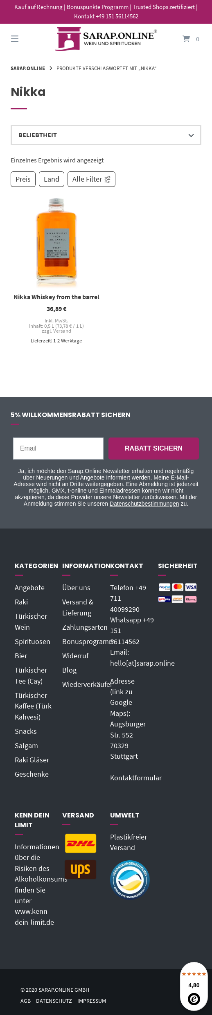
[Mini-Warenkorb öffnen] (183, 39)
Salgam (26, 745)
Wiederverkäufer (87, 684)
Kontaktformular (136, 777)
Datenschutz (54, 1000)
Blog (69, 670)
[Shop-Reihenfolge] (106, 135)
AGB (25, 1000)
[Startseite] (106, 39)
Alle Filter (91, 179)
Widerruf (75, 655)
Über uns (76, 587)
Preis (23, 179)
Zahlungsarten (85, 627)
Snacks (26, 731)
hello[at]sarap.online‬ (142, 663)
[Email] (58, 449)
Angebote (30, 587)
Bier (21, 655)
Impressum (91, 1000)
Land (51, 179)
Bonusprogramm (88, 641)
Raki (21, 601)
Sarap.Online (28, 68)
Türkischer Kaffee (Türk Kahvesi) (33, 706)
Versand (62, 331)
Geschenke (32, 774)
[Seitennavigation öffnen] (29, 39)
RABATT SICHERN (154, 448)
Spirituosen (32, 641)
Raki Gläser (32, 759)
